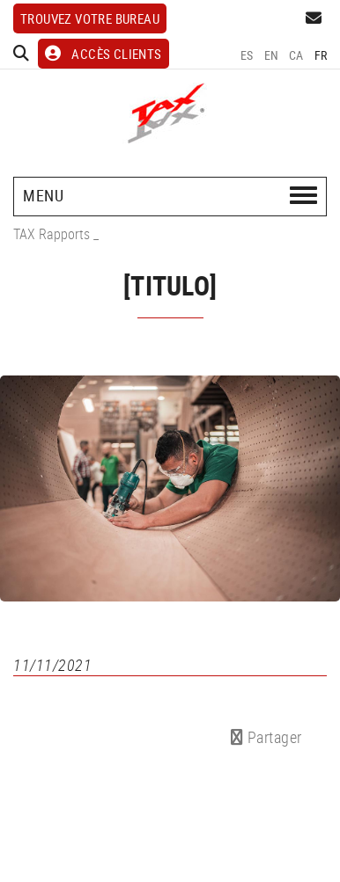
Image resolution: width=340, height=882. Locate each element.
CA (296, 55)
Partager (266, 736)
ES (247, 55)
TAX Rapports (51, 234)
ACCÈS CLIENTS (103, 53)
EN (271, 55)
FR (321, 55)
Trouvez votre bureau (89, 18)
